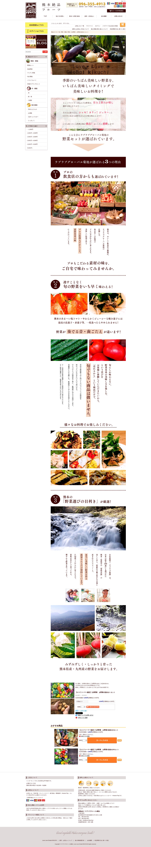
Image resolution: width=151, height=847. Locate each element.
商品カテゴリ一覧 (55, 32)
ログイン (97, 26)
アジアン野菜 (31, 73)
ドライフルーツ (31, 80)
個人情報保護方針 (79, 840)
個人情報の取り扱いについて (99, 29)
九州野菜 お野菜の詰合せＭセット (99, 749)
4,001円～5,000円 (32, 144)
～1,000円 (30, 129)
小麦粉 (30, 100)
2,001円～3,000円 (32, 136)
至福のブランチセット (33, 84)
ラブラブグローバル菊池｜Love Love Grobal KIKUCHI (74, 844)
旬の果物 (29, 76)
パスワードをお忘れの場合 (110, 26)
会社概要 (89, 840)
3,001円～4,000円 (32, 140)
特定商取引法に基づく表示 (117, 29)
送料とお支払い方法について (80, 29)
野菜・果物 (64, 32)
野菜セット (30, 65)
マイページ (89, 26)
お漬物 (30, 113)
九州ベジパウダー (33, 117)
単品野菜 (29, 69)
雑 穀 (30, 96)
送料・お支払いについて (65, 840)
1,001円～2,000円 (32, 133)
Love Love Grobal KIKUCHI (49, 840)
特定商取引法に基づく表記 (102, 840)
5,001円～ (30, 148)
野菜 (69, 32)
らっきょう (31, 120)
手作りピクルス (32, 109)
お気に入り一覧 (79, 26)
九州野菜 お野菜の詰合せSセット (98, 730)
